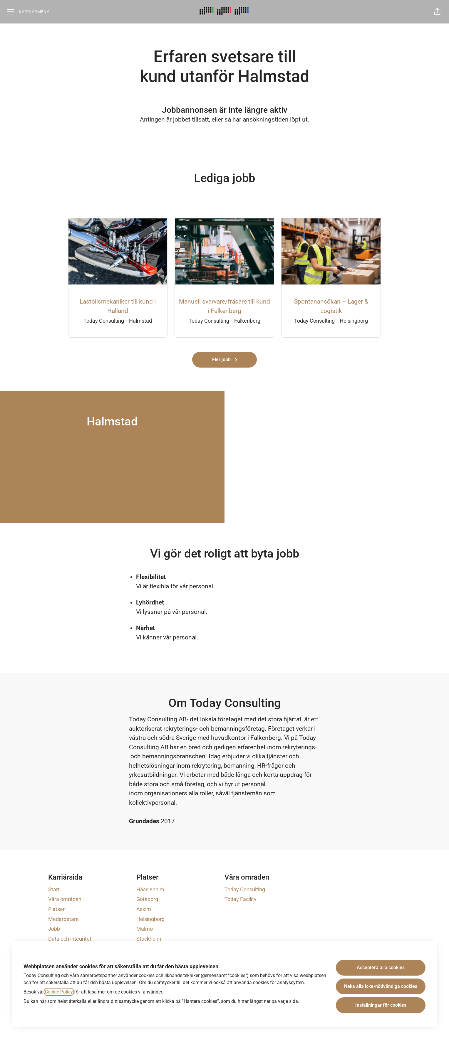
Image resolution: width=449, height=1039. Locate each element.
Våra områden (64, 899)
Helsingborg (150, 919)
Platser (56, 909)
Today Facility (240, 899)
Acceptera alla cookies (381, 967)
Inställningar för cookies (380, 1005)
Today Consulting (244, 889)
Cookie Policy (59, 992)
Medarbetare (63, 919)
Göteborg (147, 899)
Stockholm (148, 939)
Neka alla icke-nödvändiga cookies (380, 986)
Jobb (54, 929)
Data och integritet (69, 939)
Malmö (144, 929)
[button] (437, 12)
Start (54, 889)
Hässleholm (150, 889)
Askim (143, 909)
